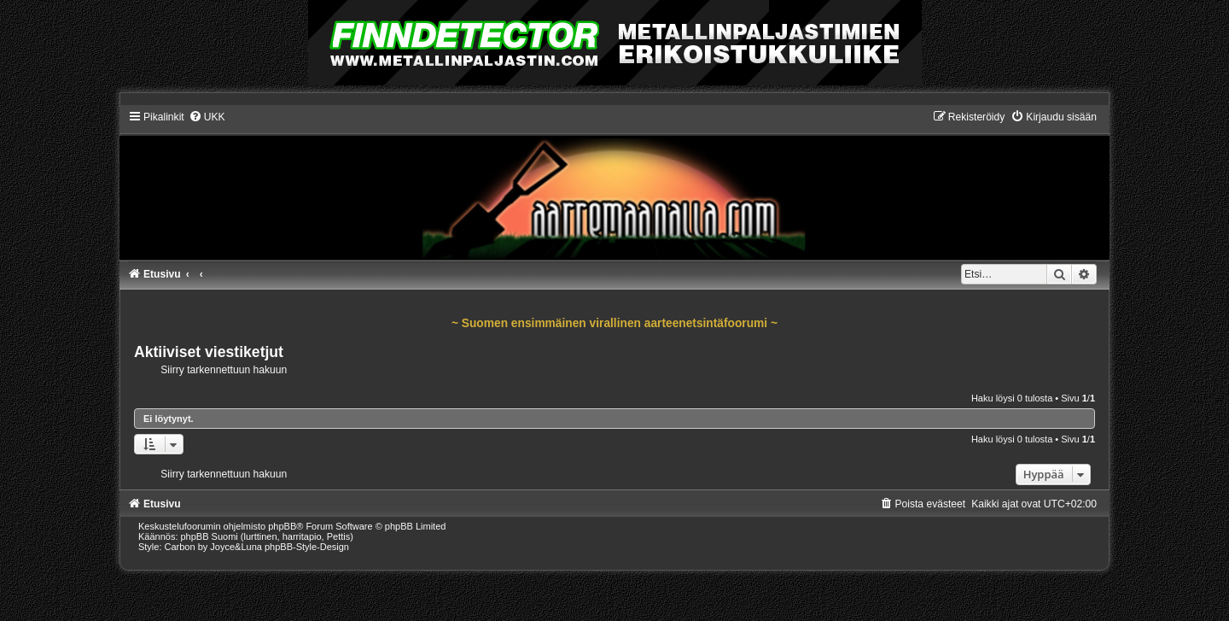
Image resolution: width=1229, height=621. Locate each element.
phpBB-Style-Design (307, 547)
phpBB (282, 526)
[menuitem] (207, 117)
